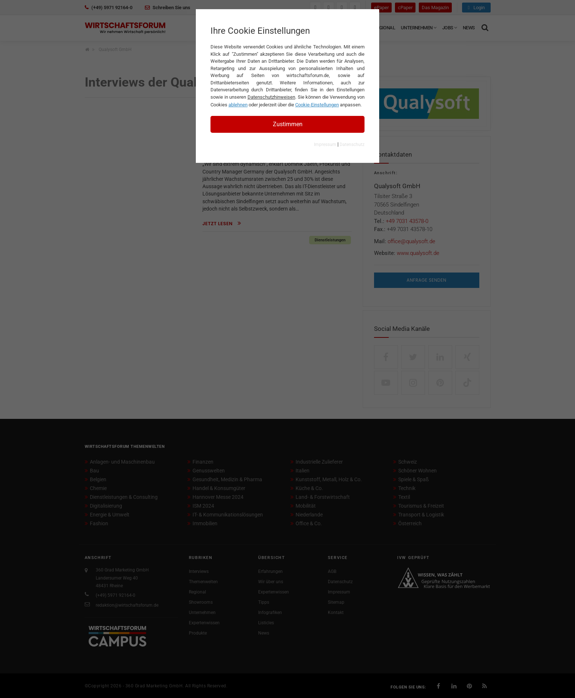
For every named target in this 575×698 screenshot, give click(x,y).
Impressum (325, 144)
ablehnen (238, 104)
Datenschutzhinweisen (271, 97)
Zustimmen (288, 124)
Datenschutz (352, 144)
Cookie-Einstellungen (317, 104)
